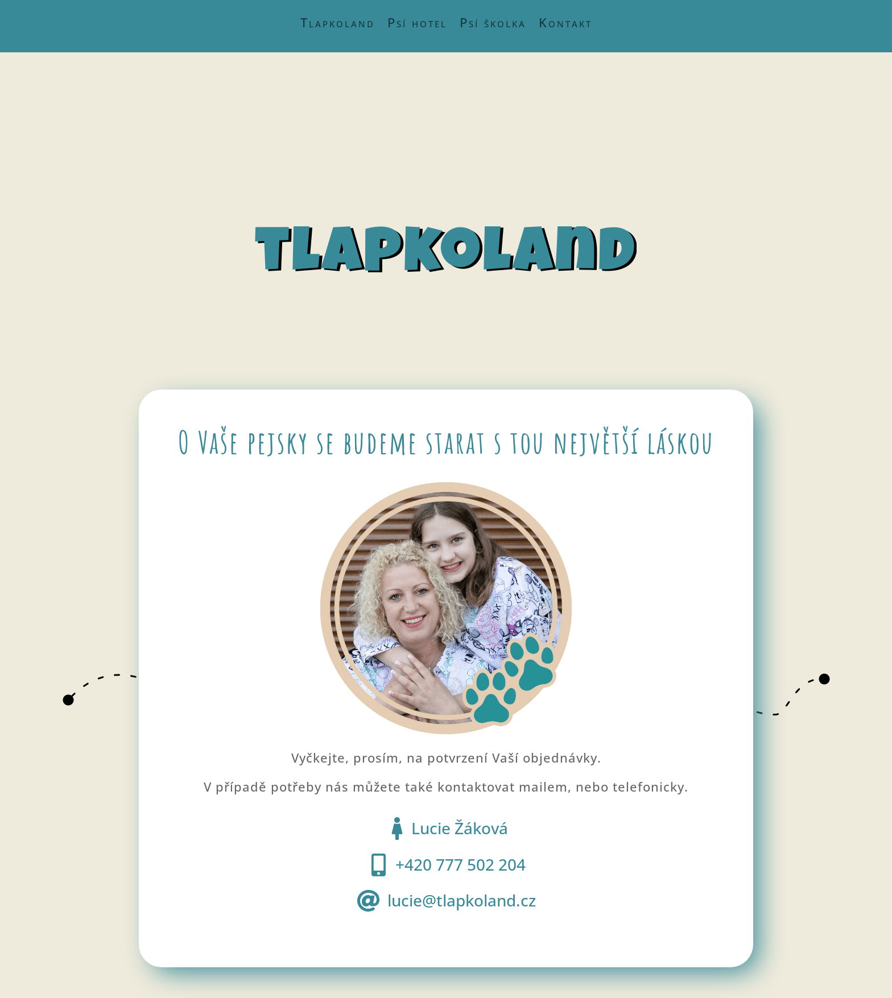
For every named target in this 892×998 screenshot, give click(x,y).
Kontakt (565, 25)
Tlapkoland (337, 25)
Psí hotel (417, 25)
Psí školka (493, 25)
